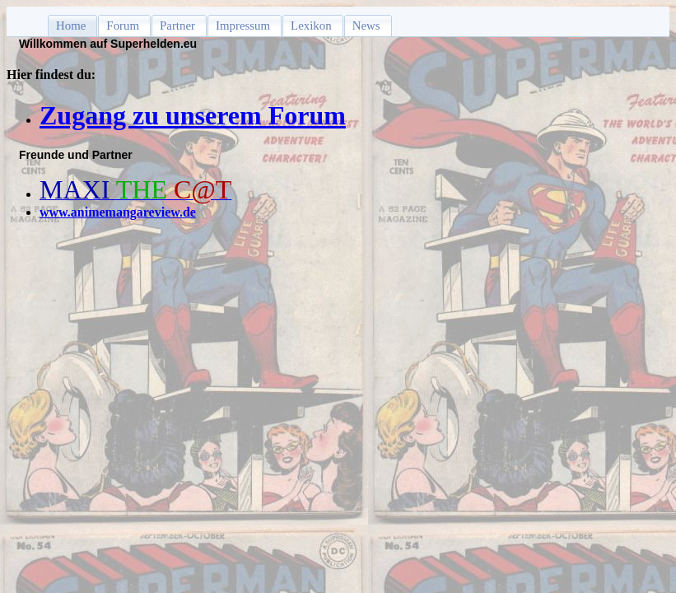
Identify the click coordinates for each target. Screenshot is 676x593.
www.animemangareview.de (118, 212)
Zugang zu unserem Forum (193, 115)
